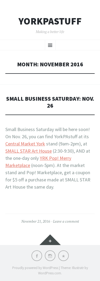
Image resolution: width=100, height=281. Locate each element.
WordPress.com (49, 273)
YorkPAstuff (50, 21)
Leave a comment (66, 221)
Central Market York (25, 144)
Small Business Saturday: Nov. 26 (50, 102)
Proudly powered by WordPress (35, 268)
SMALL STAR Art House (28, 151)
